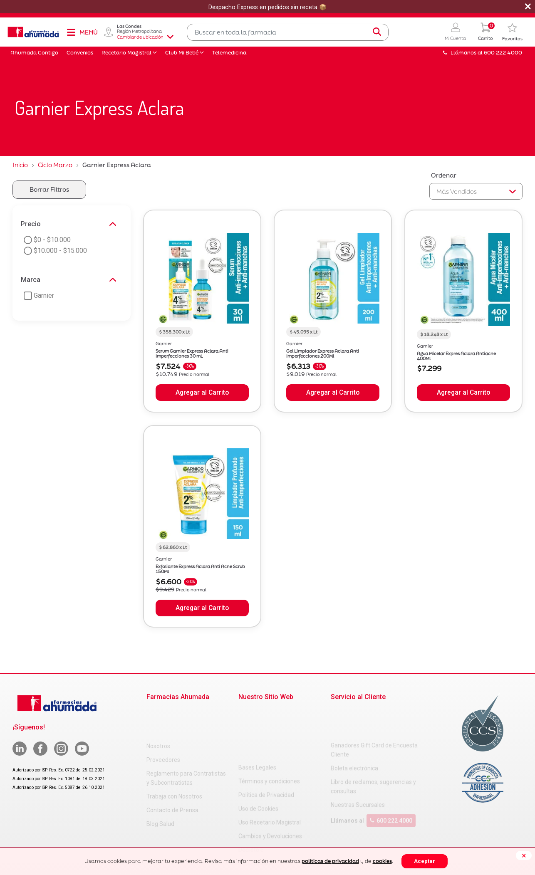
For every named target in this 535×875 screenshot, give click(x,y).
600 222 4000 (391, 787)
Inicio (20, 165)
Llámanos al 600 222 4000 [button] (482, 52)
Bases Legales (257, 712)
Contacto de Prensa (172, 776)
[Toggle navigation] (82, 32)
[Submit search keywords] (377, 32)
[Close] (524, 855)
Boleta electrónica (354, 735)
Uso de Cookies (258, 753)
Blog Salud (160, 789)
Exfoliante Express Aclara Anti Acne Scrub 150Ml (200, 569)
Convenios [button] (80, 52)
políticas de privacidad (330, 861)
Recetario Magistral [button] (126, 52)
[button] (455, 32)
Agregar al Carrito (202, 392)
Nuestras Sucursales (358, 771)
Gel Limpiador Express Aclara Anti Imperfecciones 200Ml (322, 353)
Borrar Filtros (49, 189)
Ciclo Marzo (55, 165)
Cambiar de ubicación (145, 37)
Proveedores (163, 725)
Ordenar (443, 175)
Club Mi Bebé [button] (181, 52)
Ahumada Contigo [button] (34, 52)
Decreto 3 (251, 794)
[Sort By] (476, 191)
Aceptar (424, 861)
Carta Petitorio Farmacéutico (276, 821)
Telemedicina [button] (229, 52)
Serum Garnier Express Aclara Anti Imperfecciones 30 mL (192, 353)
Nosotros (158, 712)
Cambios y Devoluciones (270, 780)
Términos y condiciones (269, 725)
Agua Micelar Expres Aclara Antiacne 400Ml (456, 356)
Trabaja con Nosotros (174, 762)
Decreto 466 (254, 808)
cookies (382, 861)
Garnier (164, 343)
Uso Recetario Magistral (269, 767)
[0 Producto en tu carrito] (485, 32)
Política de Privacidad (266, 739)
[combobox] (288, 32)
